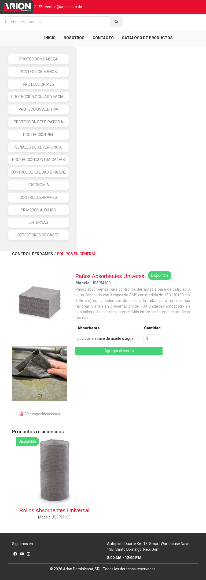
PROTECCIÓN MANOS (38, 72)
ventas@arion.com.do (60, 7)
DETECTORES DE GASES (38, 235)
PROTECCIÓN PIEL (38, 134)
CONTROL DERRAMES (38, 197)
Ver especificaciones (40, 414)
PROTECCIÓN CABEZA (38, 59)
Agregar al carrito (119, 351)
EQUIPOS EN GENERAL (76, 254)
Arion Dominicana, (78, 569)
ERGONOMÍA (38, 185)
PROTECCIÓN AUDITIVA (38, 109)
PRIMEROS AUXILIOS (38, 210)
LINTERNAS (38, 222)
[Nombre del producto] (56, 21)
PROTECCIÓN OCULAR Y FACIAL (38, 97)
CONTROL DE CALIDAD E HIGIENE (38, 172)
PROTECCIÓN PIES (38, 84)
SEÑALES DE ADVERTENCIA (38, 147)
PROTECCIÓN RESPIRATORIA (38, 122)
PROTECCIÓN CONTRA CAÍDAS (38, 159)
